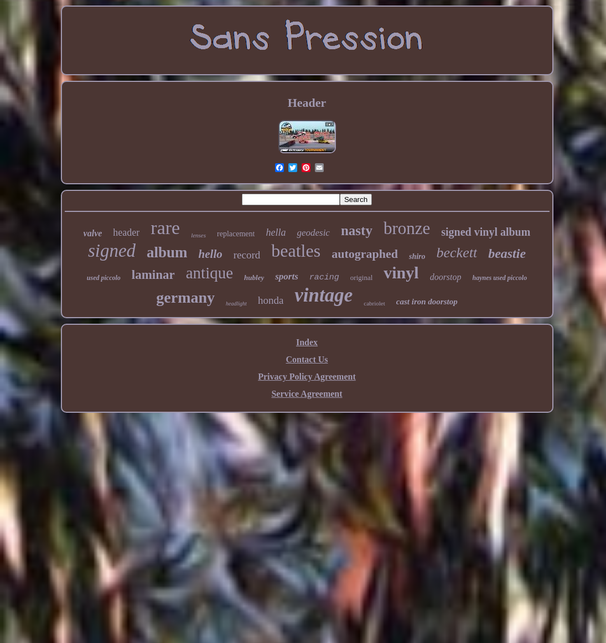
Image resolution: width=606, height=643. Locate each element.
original (361, 277)
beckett (457, 253)
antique (209, 273)
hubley (254, 277)
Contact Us (307, 359)
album (167, 252)
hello (210, 254)
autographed (365, 254)
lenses (198, 235)
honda (270, 300)
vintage (323, 295)
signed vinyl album (485, 232)
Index (307, 342)
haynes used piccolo (500, 278)
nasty (356, 230)
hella (276, 232)
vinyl (401, 272)
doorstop (446, 277)
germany (185, 297)
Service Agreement (306, 393)
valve (93, 233)
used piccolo (104, 278)
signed (112, 251)
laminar (153, 275)
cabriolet (374, 303)
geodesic (313, 232)
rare (165, 227)
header (126, 232)
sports (286, 276)
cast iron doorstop (427, 301)
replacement (236, 234)
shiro (417, 256)
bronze (407, 228)
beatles (295, 251)
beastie (507, 253)
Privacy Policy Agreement (307, 376)
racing (324, 277)
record (247, 255)
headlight (236, 303)
